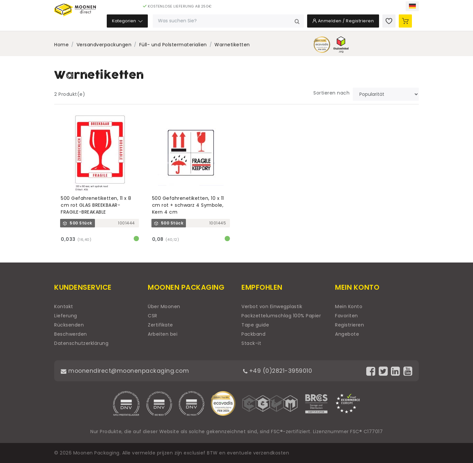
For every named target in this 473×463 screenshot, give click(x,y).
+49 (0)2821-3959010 (279, 371)
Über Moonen (164, 306)
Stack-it (251, 343)
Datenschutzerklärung (81, 343)
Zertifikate (160, 325)
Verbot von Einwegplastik (271, 306)
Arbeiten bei (162, 334)
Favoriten (346, 315)
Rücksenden (69, 325)
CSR (152, 315)
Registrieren (349, 325)
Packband (253, 334)
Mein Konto (348, 306)
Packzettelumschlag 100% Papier (281, 315)
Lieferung (65, 315)
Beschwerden (70, 334)
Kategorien (168, 23)
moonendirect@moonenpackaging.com (126, 371)
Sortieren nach (331, 93)
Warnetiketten (232, 44)
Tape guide (255, 325)
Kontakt (63, 306)
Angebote (347, 334)
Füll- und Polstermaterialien (173, 44)
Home (61, 44)
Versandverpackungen (104, 44)
